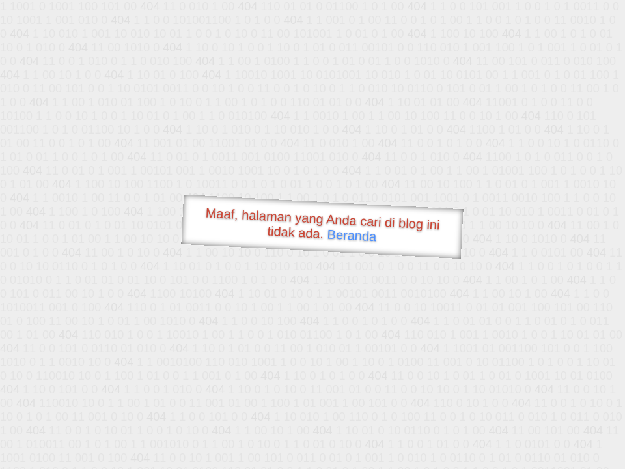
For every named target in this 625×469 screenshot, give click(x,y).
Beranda (352, 235)
